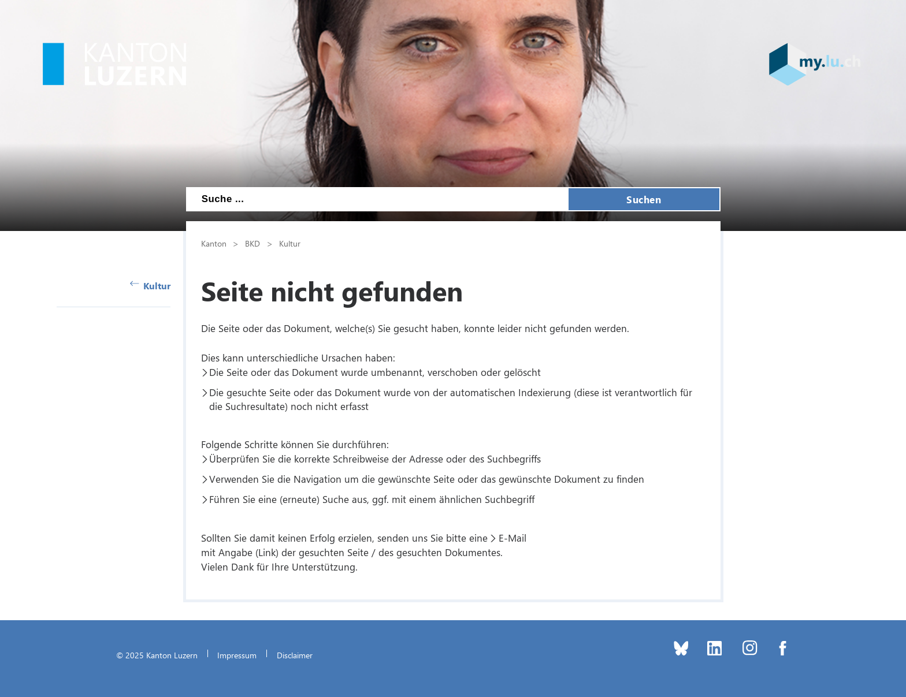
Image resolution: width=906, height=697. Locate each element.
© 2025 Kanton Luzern (157, 655)
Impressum (237, 655)
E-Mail (512, 537)
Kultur (150, 285)
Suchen (643, 199)
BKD (252, 243)
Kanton (213, 243)
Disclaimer (295, 655)
